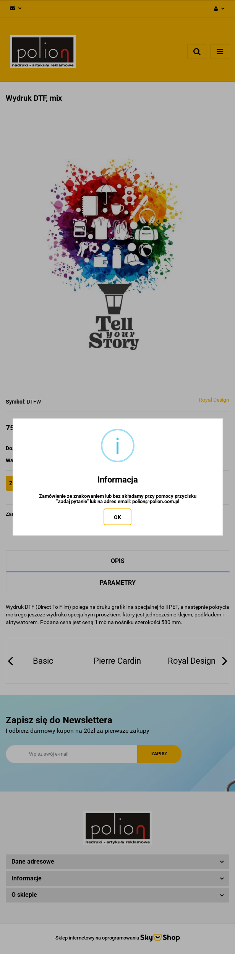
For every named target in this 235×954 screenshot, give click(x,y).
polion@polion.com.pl (155, 501)
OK (117, 517)
